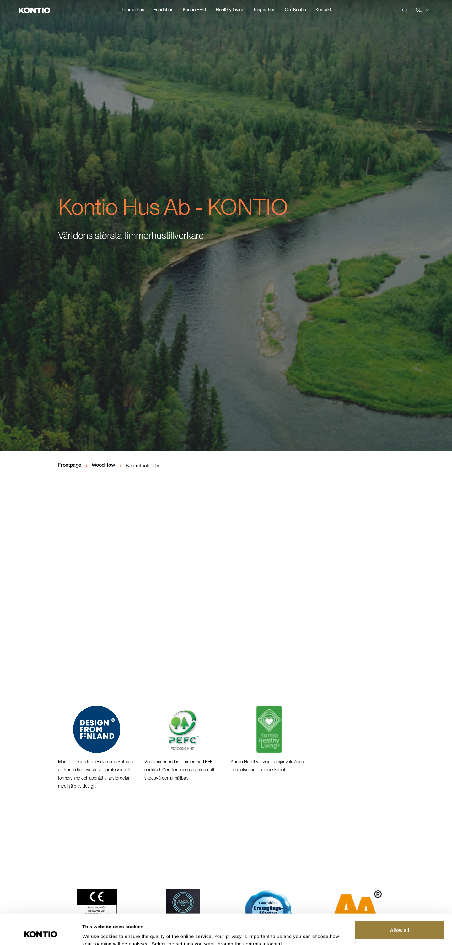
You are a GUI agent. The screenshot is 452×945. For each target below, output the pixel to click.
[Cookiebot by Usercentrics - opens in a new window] (40, 932)
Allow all (399, 901)
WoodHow (103, 465)
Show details (96, 932)
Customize (400, 922)
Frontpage (69, 465)
